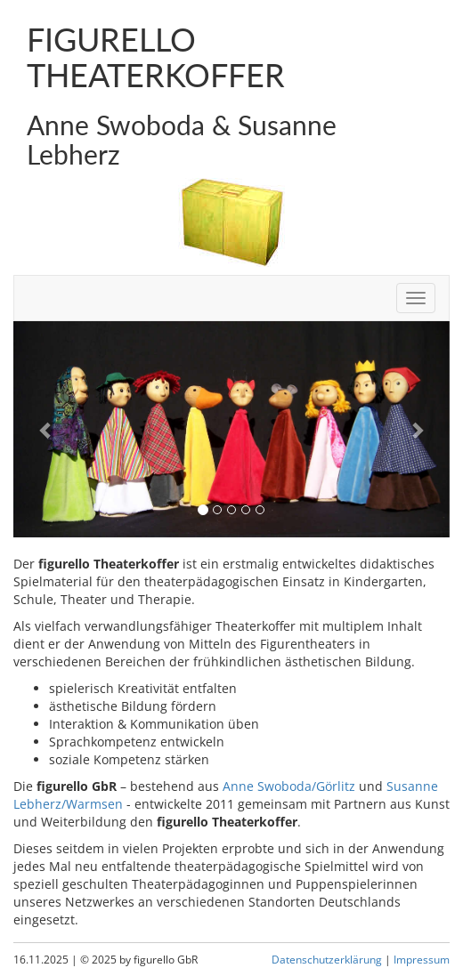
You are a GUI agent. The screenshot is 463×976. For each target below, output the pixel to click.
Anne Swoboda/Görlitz (289, 786)
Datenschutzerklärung (327, 959)
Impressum (422, 959)
